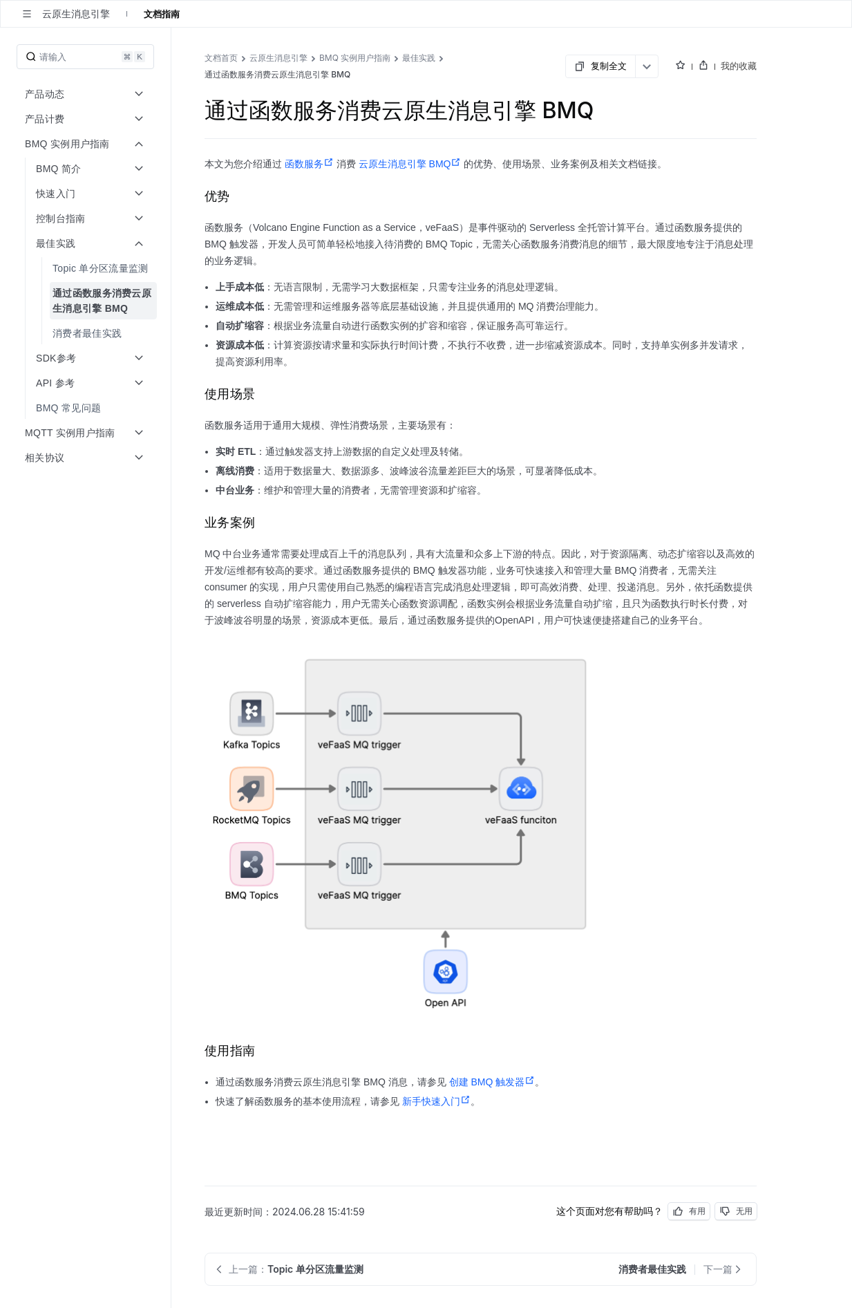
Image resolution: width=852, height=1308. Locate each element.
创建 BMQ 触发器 (492, 1081)
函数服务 (309, 163)
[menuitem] (87, 268)
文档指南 (162, 13)
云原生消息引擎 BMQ (410, 163)
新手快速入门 (436, 1101)
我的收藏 (739, 65)
